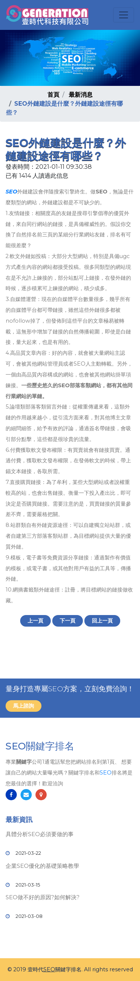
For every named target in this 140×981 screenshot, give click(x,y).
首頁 (53, 94)
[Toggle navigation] (123, 14)
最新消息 (81, 94)
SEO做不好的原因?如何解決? (43, 897)
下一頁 (67, 620)
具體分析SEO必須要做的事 (40, 834)
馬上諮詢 (23, 705)
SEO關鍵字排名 (40, 746)
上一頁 (35, 620)
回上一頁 (102, 620)
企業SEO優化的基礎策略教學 (42, 865)
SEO (11, 191)
